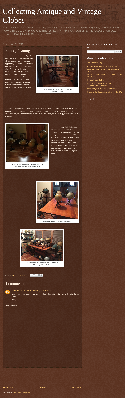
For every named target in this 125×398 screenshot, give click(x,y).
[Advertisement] (50, 377)
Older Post (76, 387)
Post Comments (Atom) (21, 393)
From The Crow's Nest (20, 291)
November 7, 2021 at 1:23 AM (41, 291)
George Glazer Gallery (95, 80)
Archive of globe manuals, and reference (102, 89)
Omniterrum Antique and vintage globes (102, 66)
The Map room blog (94, 63)
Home (43, 387)
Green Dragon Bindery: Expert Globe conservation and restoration (101, 84)
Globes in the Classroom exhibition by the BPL (104, 92)
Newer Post (9, 387)
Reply (14, 300)
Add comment (11, 305)
